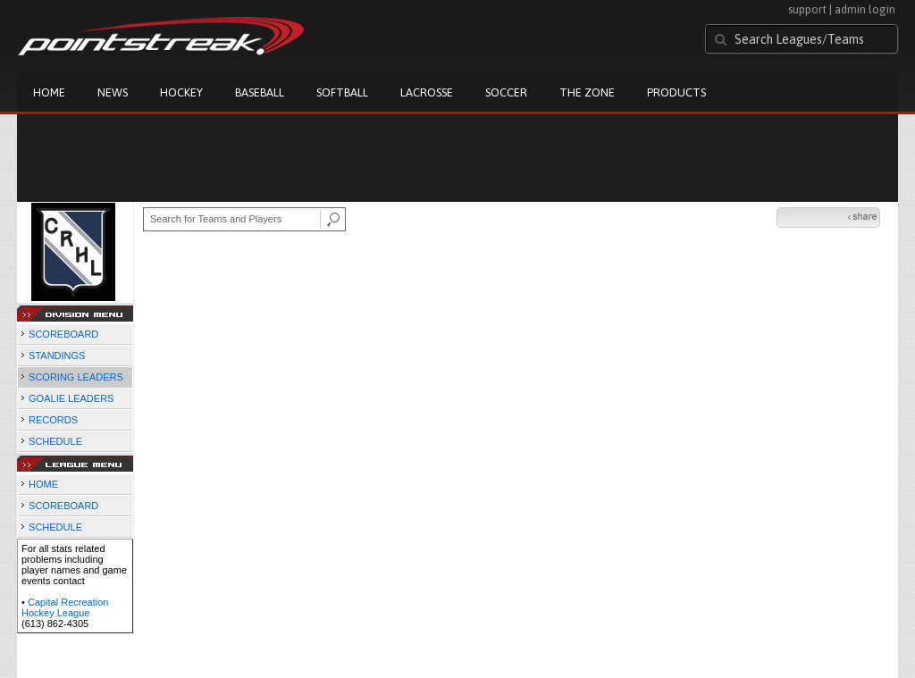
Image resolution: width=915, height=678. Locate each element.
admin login (865, 9)
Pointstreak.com (161, 37)
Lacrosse (426, 92)
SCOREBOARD (63, 334)
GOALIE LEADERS (71, 398)
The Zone (587, 92)
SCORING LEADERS (76, 377)
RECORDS (53, 419)
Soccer (506, 92)
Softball (342, 92)
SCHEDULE (55, 441)
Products (676, 92)
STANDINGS (57, 355)
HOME (43, 484)
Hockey (181, 92)
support (807, 9)
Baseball (259, 92)
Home (49, 92)
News (112, 92)
